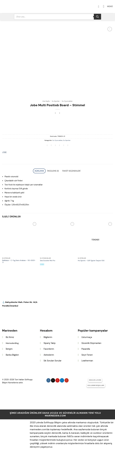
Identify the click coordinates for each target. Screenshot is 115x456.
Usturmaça (87, 336)
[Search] (97, 17)
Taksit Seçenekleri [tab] (69, 170)
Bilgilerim (48, 336)
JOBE (4, 152)
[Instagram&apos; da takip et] (48, 379)
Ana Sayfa (46, 101)
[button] (109, 6)
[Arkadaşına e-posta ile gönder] (59, 146)
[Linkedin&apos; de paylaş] (68, 146)
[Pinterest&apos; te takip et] (57, 379)
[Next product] (55, 113)
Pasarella (86, 348)
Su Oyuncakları (67, 101)
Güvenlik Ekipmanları (91, 342)
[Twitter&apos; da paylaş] (55, 146)
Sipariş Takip (50, 342)
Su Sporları (56, 101)
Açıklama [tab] (42, 170)
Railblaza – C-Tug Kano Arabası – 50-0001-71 (19, 261)
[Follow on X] (53, 379)
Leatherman (87, 360)
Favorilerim (49, 348)
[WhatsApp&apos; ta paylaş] (47, 146)
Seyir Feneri (87, 354)
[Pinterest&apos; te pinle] (64, 146)
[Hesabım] (101, 6)
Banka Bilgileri (12, 354)
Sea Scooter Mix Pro (47, 260)
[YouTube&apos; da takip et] (67, 379)
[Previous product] (59, 113)
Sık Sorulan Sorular (52, 360)
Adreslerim (49, 354)
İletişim (9, 348)
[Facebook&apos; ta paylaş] (51, 146)
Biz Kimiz (10, 336)
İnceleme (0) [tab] (54, 170)
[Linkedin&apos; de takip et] (62, 379)
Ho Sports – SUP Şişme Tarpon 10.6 (91, 260)
